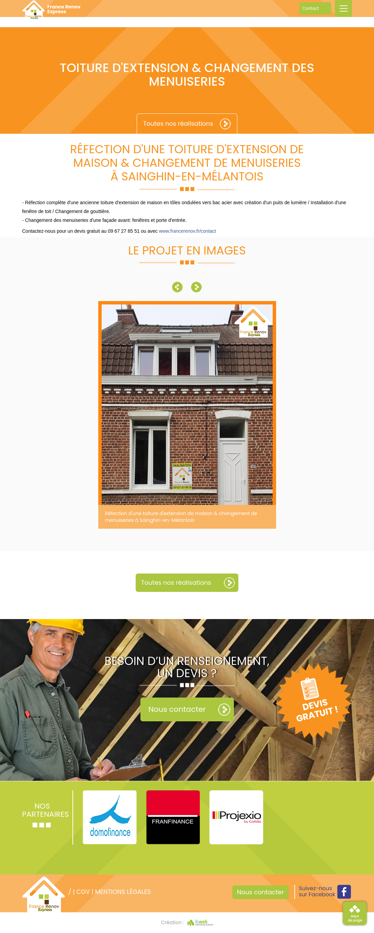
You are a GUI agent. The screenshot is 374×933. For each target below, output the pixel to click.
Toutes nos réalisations (178, 123)
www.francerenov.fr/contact (187, 231)
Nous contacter (177, 709)
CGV (83, 891)
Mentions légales (123, 891)
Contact (310, 8)
